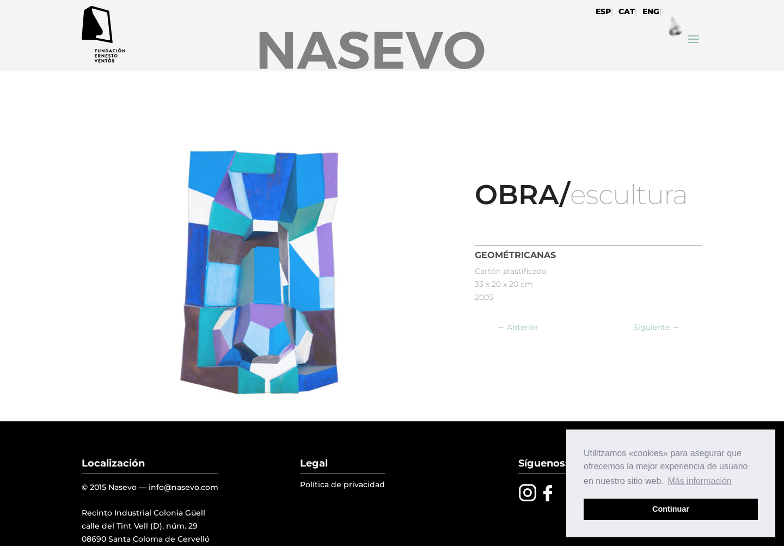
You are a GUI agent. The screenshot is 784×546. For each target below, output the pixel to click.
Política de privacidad (342, 484)
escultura (629, 194)
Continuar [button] (670, 509)
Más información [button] (699, 481)
